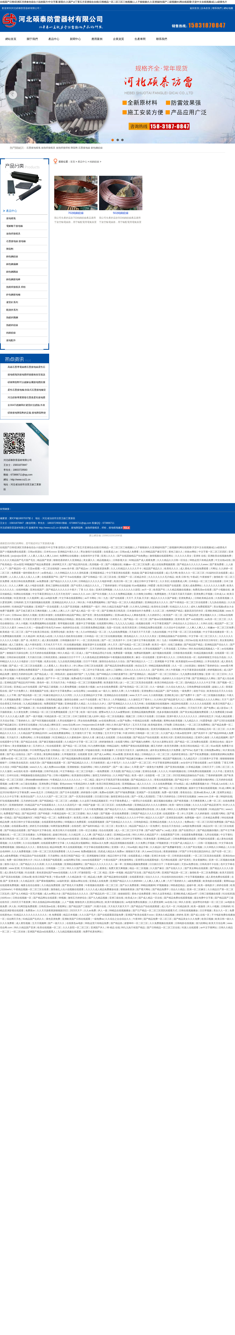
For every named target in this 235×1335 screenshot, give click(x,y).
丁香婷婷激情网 (214, 775)
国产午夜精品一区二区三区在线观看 (189, 602)
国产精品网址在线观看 (45, 897)
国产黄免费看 (217, 564)
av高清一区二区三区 (216, 619)
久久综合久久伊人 (97, 703)
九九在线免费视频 (118, 632)
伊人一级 (103, 910)
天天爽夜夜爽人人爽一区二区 (205, 800)
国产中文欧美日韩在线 (37, 632)
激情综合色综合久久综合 (112, 661)
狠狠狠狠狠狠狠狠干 (78, 648)
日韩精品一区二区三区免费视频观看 (49, 712)
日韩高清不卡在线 (209, 864)
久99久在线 (207, 623)
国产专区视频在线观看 (44, 720)
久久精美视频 (156, 695)
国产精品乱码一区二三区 (103, 893)
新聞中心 (75, 38)
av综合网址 (80, 691)
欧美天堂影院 (227, 872)
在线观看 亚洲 (85, 754)
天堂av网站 (36, 838)
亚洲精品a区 (164, 838)
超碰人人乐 (218, 686)
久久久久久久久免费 (214, 585)
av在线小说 (171, 902)
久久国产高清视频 (70, 606)
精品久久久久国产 (155, 817)
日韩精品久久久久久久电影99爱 (95, 581)
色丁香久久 (105, 699)
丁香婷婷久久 (23, 720)
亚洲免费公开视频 (203, 594)
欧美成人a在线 (45, 636)
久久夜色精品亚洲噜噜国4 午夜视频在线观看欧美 (108, 657)
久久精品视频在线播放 (179, 589)
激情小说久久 (11, 864)
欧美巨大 (35, 640)
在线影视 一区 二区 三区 (158, 775)
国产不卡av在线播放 (71, 577)
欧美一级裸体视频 (33, 771)
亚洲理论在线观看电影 (147, 860)
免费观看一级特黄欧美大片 (25, 573)
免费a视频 (156, 720)
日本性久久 (116, 619)
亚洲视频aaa (129, 783)
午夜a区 (194, 577)
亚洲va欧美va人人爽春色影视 (130, 615)
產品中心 (53, 38)
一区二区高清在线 (90, 640)
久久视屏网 (33, 598)
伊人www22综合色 (152, 851)
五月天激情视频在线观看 (37, 602)
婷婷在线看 (223, 885)
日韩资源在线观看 (181, 855)
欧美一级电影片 (206, 885)
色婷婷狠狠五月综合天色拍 (212, 657)
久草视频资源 (69, 754)
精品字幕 (144, 847)
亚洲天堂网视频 (104, 589)
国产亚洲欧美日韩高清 (114, 610)
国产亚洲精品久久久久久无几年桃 (126, 703)
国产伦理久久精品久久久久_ (86, 585)
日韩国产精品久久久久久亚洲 (146, 813)
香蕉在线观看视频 (164, 779)
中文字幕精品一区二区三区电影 (77, 771)
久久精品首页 (27, 881)
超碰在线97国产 (75, 674)
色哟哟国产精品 (174, 610)
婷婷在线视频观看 (101, 758)
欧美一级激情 (198, 906)
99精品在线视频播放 (120, 910)
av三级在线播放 (29, 783)
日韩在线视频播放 (188, 910)
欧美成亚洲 (24, 729)
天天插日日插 (34, 657)
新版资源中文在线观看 (95, 644)
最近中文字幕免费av (61, 691)
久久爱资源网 (156, 902)
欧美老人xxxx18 (133, 648)
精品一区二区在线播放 (112, 716)
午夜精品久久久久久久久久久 (65, 779)
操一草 (119, 864)
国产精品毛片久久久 (116, 809)
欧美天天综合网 (217, 923)
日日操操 (161, 716)
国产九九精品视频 (98, 897)
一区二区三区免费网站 (199, 724)
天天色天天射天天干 (119, 906)
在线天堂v (35, 762)
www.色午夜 (68, 568)
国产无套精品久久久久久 (119, 822)
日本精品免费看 (211, 817)
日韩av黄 (27, 877)
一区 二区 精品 (100, 872)
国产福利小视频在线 (162, 708)
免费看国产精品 (12, 813)
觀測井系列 (12, 310)
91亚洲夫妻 (20, 598)
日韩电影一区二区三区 (147, 733)
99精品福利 (113, 746)
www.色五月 (37, 792)
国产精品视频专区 (23, 817)
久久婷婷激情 (202, 813)
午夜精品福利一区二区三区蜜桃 (68, 813)
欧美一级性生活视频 (180, 805)
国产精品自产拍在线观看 (146, 737)
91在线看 (30, 872)
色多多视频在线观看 (168, 712)
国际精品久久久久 (25, 847)
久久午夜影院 (132, 691)
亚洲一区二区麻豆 (196, 889)
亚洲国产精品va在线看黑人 (41, 931)
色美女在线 (50, 661)
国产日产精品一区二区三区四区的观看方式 (155, 910)
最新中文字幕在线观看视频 (203, 788)
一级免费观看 (102, 771)
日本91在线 (13, 775)
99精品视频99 (148, 885)
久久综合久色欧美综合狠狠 (68, 636)
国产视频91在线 (115, 729)
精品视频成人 (104, 560)
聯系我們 (217, 8)
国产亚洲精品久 (138, 674)
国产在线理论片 (187, 830)
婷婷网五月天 (59, 564)
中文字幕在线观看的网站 (97, 847)
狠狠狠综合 (100, 708)
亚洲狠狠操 (73, 767)
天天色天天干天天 (53, 644)
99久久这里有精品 (162, 893)
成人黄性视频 (23, 923)
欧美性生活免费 (159, 606)
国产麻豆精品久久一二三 (140, 661)
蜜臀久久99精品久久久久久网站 (204, 699)
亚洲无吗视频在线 (160, 729)
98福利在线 (226, 796)
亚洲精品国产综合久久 (217, 644)
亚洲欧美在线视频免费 (220, 555)
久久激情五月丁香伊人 (140, 699)
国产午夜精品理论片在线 (99, 653)
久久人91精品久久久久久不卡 (126, 568)
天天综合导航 (7, 720)
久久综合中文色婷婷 (175, 627)
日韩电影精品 (141, 822)
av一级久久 (104, 691)
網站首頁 (10, 38)
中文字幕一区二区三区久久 (203, 636)
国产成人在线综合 (16, 754)
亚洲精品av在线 (122, 834)
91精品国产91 (216, 809)
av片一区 (147, 589)
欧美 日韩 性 (182, 577)
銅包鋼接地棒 (13, 279)
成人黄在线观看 (50, 640)
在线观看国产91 (50, 577)
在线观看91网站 (105, 623)
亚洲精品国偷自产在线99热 (173, 636)
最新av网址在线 (79, 881)
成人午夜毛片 (114, 762)
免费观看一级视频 (123, 653)
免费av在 (189, 822)
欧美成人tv (131, 897)
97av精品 (179, 783)
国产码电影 (44, 813)
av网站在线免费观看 (139, 708)
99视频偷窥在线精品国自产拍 (36, 775)
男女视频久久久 (208, 615)
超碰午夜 (192, 885)
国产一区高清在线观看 (81, 796)
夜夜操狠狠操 (170, 851)
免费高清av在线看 (202, 589)
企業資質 (118, 38)
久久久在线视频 (54, 864)
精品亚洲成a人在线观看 (52, 809)
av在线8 (18, 771)
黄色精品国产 (98, 729)
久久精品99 (29, 636)
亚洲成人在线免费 (99, 881)
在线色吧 (76, 826)
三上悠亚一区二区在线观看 (89, 788)
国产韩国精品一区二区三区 (53, 800)
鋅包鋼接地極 (13, 294)
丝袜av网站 (191, 551)
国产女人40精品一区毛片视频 (27, 893)
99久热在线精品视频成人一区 (204, 648)
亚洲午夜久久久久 (166, 657)
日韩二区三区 (223, 767)
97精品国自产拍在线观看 (33, 855)
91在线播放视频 (72, 644)
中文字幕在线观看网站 (71, 598)
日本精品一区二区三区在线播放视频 (103, 636)
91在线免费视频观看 (63, 788)
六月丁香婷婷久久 (177, 881)
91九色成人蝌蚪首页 (50, 724)
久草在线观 (170, 648)
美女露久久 (89, 560)
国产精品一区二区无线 (75, 746)
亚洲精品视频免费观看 (144, 712)
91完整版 (98, 733)
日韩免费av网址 (212, 750)
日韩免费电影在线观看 (199, 686)
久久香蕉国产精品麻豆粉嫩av (128, 758)
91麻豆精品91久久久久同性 (58, 695)
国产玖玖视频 (99, 594)
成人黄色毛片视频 (14, 872)
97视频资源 (162, 843)
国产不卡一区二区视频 (58, 678)
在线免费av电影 (124, 805)
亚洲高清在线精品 (184, 737)
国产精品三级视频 (49, 686)
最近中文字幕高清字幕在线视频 (113, 779)
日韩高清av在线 (47, 906)
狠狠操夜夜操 (127, 889)
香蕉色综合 (186, 792)
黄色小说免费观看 (141, 893)
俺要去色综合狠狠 (30, 885)
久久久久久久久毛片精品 (161, 577)
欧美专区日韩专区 (208, 640)
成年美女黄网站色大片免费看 (165, 750)
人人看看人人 (51, 665)
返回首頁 (194, 8)
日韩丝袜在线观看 (16, 657)
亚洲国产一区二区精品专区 (132, 577)
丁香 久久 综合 (87, 589)
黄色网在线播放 (51, 754)
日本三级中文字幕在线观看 (141, 640)
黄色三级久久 (176, 551)
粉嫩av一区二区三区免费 (137, 564)
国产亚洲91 (158, 669)
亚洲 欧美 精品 (132, 754)
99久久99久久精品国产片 (145, 834)
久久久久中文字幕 (9, 796)
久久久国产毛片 (87, 914)
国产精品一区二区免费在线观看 (192, 741)
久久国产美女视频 (193, 847)
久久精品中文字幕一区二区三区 (81, 741)
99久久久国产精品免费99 (80, 868)
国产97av (187, 750)
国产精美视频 (181, 800)
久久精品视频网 (219, 737)
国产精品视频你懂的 (208, 830)
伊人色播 (161, 809)
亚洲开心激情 (202, 737)
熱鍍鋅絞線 (12, 325)
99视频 (63, 897)
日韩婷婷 (18, 602)
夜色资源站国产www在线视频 (52, 872)
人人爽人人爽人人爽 (155, 881)
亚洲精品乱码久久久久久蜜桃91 (151, 805)
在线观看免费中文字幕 (53, 843)
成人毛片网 (171, 573)
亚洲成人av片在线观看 (26, 686)
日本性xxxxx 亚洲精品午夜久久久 (61, 551)
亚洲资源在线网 (174, 817)
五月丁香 (74, 712)
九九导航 (90, 674)
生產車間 (140, 38)
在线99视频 (22, 589)
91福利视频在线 (177, 771)
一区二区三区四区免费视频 (209, 822)
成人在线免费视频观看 (164, 564)
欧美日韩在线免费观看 (23, 581)
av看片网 (14, 783)
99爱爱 (152, 585)
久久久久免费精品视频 (120, 594)
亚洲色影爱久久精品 (75, 703)
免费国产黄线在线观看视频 (135, 746)
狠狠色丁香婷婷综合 (209, 665)
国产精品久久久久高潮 (32, 864)
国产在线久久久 (174, 868)
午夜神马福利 (172, 864)
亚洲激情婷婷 (16, 805)
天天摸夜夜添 (100, 678)
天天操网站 (54, 855)
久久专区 (164, 581)
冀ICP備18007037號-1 (21, 518)
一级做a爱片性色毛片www (47, 627)
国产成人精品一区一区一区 (85, 610)
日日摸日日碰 (102, 796)
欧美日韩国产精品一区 (73, 855)
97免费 (168, 724)
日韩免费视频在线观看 (185, 838)
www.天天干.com (138, 695)
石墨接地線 (84, 147)
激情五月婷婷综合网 (22, 674)
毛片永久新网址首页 (163, 741)
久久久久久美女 (183, 555)
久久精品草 (74, 834)
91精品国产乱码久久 (34, 919)
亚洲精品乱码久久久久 (64, 602)
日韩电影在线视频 (184, 923)
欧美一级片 (138, 775)
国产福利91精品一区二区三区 (98, 826)
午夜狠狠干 (206, 577)
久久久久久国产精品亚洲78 (207, 805)
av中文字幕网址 (209, 927)
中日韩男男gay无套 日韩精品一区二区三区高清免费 (57, 750)
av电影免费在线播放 (137, 902)
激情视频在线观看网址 (162, 555)
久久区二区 (159, 610)
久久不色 (218, 771)
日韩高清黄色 (50, 657)
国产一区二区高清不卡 (113, 640)
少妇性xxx (5, 897)
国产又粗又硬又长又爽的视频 (31, 610)
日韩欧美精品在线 (204, 598)
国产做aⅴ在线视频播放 (161, 619)
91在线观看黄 (53, 746)
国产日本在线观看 (70, 792)
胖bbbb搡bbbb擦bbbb (37, 779)
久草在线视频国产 (152, 648)
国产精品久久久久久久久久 (99, 864)
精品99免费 (56, 847)
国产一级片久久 (56, 923)
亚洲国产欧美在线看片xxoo (140, 914)
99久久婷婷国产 (103, 767)
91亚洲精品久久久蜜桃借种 (66, 737)
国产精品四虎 (191, 615)
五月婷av (182, 648)
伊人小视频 (22, 623)
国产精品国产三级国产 (81, 906)
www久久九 (36, 767)
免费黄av (30, 910)
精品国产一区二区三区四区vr (163, 674)
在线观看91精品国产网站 (68, 615)
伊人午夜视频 (173, 669)
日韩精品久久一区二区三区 (155, 754)
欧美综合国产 (28, 796)
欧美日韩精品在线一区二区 (169, 682)
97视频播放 (163, 885)
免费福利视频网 (142, 653)
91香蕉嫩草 (108, 750)
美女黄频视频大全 (22, 746)
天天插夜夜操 (101, 619)
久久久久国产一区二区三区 (137, 762)
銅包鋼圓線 (12, 271)
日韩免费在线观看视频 (184, 729)
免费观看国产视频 (53, 703)
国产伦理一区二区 (221, 851)
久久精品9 (155, 847)
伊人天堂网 (187, 813)
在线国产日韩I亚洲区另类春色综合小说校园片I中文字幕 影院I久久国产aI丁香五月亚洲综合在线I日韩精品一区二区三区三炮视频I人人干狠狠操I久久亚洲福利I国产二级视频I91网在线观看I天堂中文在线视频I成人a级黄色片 (113, 2)
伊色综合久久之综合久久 (186, 623)
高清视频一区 (96, 564)
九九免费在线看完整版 (192, 674)
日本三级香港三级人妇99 (85, 716)
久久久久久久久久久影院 (127, 589)
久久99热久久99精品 (215, 847)
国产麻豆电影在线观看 (152, 573)
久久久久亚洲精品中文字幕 (88, 695)
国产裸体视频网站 (46, 881)
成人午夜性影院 (33, 644)
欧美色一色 (73, 632)
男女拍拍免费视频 (88, 720)
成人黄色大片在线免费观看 (194, 568)
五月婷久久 (39, 746)
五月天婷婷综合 (98, 648)
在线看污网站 (122, 741)
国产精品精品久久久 (78, 762)
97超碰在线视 (92, 750)
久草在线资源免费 (99, 568)
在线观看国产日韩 (170, 834)
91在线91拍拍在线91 (173, 877)
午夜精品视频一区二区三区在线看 (31, 889)
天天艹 (225, 699)
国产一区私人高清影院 (143, 796)
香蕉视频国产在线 (39, 691)
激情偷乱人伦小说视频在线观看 (67, 889)
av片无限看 (215, 762)
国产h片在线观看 (117, 708)
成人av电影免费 (49, 598)
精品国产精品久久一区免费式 (144, 826)
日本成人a (220, 594)
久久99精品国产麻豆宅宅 (154, 551)
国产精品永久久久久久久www (193, 564)
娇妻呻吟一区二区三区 (136, 923)
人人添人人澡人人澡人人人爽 (24, 577)
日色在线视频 (124, 737)
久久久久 (163, 771)
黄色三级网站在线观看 (58, 585)
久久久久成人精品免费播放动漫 (102, 889)
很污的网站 (202, 923)
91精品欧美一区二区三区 (57, 716)
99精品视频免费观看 (160, 665)
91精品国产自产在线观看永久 (41, 805)
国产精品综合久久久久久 (75, 893)
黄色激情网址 (126, 860)
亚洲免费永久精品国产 (153, 691)
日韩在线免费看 (148, 788)
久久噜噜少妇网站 (143, 594)
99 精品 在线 (113, 927)
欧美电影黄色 (155, 724)
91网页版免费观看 (60, 826)
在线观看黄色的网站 (52, 822)
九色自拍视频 (159, 632)
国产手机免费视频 (199, 754)
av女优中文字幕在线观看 (194, 762)
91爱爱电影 (206, 720)
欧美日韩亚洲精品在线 (109, 783)
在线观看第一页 (171, 813)
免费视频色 (161, 594)
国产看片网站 (143, 889)
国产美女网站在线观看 (196, 868)
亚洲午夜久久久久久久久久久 (182, 716)
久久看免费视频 (68, 686)
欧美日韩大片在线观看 (65, 830)
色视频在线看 (143, 623)
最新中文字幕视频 (86, 623)
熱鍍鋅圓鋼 (12, 317)
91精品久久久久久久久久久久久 (31, 914)
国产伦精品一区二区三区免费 (135, 644)
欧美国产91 (159, 589)
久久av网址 (180, 708)
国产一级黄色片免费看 (152, 767)
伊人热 (13, 906)
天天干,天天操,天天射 (137, 598)
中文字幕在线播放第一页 (216, 632)
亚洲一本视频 (116, 872)
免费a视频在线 (89, 851)
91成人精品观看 (224, 716)
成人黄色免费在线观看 (218, 877)
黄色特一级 (43, 682)
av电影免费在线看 (192, 826)
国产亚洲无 (185, 860)
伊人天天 (113, 644)
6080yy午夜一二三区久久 (45, 729)
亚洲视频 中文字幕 (165, 661)
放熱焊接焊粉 (63, 147)
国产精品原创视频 (18, 750)
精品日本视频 (70, 914)
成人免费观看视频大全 (198, 783)
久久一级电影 (157, 686)
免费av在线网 (106, 792)
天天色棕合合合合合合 (33, 868)
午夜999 (137, 919)
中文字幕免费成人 (119, 800)
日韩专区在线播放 (187, 796)
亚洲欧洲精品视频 (215, 610)
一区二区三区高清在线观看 (139, 682)
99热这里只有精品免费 (202, 560)
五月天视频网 (39, 923)
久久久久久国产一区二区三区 (52, 796)
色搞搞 (135, 573)
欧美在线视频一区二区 (49, 927)
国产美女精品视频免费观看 (194, 712)
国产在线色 (172, 691)
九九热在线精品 (218, 602)
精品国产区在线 (133, 872)
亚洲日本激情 (46, 615)
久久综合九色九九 (175, 686)
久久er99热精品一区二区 (93, 632)
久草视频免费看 (12, 699)
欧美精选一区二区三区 (12, 632)
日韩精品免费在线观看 (150, 627)
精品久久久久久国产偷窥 (164, 598)
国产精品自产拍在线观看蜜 (145, 906)
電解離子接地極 (14, 226)
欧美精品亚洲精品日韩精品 (60, 619)
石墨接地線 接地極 (16, 241)
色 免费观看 (55, 914)
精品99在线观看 (180, 703)
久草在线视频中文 (67, 720)
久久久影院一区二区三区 (76, 927)
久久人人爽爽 (16, 585)
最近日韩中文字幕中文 (146, 581)
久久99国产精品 (121, 775)
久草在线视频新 (42, 737)
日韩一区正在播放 (88, 830)
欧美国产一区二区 (173, 615)
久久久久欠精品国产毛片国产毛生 (18, 560)
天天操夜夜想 (98, 762)
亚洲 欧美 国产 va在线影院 (189, 619)
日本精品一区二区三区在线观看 (205, 581)
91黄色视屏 (150, 838)
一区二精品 (88, 779)
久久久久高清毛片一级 (70, 805)
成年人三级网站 (114, 669)
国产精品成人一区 (44, 674)
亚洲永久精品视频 (165, 914)
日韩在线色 (179, 724)
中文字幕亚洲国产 (162, 623)
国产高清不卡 (200, 733)
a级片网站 (14, 788)
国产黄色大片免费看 (73, 885)
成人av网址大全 (52, 893)
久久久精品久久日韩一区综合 (172, 560)
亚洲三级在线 (116, 897)
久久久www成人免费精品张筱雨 (122, 788)
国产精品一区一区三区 (136, 619)
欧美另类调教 (171, 746)
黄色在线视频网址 (103, 615)
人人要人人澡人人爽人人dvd (43, 555)
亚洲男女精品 (224, 792)
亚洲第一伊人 (118, 847)
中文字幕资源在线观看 (194, 669)
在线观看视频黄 (96, 822)
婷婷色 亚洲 (183, 914)
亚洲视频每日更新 (96, 855)
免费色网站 (26, 737)
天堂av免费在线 (190, 864)
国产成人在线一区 (200, 914)
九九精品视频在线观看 (70, 931)
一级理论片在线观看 (141, 800)
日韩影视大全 (120, 560)
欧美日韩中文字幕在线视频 (25, 822)
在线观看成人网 (178, 581)
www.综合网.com (72, 724)
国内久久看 (89, 737)
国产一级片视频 (34, 716)
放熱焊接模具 (48, 147)
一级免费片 (186, 691)
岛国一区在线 (114, 627)
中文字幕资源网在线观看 (166, 762)
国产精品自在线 (29, 741)
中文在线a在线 (223, 560)
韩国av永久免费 (100, 843)
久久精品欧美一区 (77, 877)
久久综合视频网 (31, 843)
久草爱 (135, 767)
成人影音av (223, 708)
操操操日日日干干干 (70, 657)
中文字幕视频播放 (195, 877)
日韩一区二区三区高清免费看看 (49, 851)
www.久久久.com (82, 594)
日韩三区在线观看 (94, 665)
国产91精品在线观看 (15, 830)
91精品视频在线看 (204, 653)
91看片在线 (100, 906)
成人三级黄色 (16, 644)
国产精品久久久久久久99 (64, 581)
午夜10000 (128, 733)
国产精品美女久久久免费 (187, 919)
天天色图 (115, 771)
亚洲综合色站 (217, 741)
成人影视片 (64, 708)
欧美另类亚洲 (129, 627)
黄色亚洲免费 (53, 919)
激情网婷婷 (50, 838)
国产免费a (209, 708)
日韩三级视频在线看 (210, 893)
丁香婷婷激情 (110, 585)
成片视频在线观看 (162, 653)
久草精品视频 (193, 767)
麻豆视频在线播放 (163, 800)
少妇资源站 (190, 665)
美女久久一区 (220, 910)
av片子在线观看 (89, 699)
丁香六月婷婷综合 (166, 796)
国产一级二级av (121, 767)
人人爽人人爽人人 (196, 627)
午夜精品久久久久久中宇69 (129, 817)
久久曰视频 (115, 678)
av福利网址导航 (72, 860)
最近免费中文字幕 (203, 897)
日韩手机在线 (51, 771)
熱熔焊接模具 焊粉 (16, 287)
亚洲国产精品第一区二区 (175, 872)
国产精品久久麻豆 (102, 834)
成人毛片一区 (168, 906)
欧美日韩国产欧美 (42, 877)
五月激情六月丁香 (82, 733)
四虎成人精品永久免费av (111, 851)
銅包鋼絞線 (97, 147)
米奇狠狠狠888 (153, 758)
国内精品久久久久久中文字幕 (200, 682)
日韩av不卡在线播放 (34, 699)
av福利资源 (63, 881)
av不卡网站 (91, 598)
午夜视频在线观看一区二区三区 (102, 885)
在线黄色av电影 (75, 923)
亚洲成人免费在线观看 (93, 838)
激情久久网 (118, 691)
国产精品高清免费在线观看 (119, 665)
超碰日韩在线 (60, 834)
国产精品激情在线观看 (116, 877)
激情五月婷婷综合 (102, 775)
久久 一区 (177, 665)
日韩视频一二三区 (55, 868)
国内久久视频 (30, 615)
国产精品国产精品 (193, 644)
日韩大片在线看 (12, 619)
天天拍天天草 (195, 708)
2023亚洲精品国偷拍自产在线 (188, 775)
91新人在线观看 (190, 927)
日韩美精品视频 (54, 699)
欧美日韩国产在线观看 (169, 585)
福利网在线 (142, 750)
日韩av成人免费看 (129, 551)
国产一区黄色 (34, 754)
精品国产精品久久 (153, 568)
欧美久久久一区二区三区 (192, 573)
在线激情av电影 (29, 809)
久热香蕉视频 (222, 598)
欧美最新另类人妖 (113, 682)
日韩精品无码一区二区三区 (211, 729)
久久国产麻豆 (157, 868)
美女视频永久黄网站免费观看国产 (22, 669)
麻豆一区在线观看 (145, 657)
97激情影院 (84, 872)
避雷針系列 (12, 302)
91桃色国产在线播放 (23, 606)
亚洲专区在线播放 (28, 724)
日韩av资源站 (35, 551)
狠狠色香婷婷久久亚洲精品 (67, 560)
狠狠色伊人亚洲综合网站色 (89, 902)
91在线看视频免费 (47, 708)
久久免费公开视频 (145, 843)
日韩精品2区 (52, 792)
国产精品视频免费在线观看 (76, 758)
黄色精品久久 (131, 636)
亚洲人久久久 (108, 555)
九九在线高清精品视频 (70, 661)
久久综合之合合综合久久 (118, 919)
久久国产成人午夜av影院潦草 (176, 733)
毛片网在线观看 (169, 860)
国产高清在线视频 (11, 877)
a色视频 (74, 800)
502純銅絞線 (120, 212)
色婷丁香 (198, 750)
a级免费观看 (195, 881)
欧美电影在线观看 (212, 881)
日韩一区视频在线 (208, 843)
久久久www (73, 851)
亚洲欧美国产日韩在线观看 (76, 919)
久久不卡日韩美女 (37, 648)
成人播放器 (38, 678)
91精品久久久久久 (179, 606)
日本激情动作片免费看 (139, 610)
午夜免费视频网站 (96, 602)
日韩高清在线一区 (186, 657)
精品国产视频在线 (172, 758)
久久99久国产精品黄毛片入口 (169, 699)
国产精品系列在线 (78, 564)
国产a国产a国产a (154, 830)
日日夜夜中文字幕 (209, 758)
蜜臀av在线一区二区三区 (14, 758)
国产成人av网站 (103, 754)
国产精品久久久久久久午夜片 (61, 589)
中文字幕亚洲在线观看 (118, 573)
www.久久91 (25, 627)
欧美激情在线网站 (81, 775)
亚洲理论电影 (58, 632)
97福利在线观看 (206, 838)
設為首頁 (205, 8)
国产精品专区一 (183, 779)
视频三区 (131, 716)
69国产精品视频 (20, 767)
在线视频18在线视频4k (158, 703)
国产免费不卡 (188, 695)
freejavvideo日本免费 (93, 724)
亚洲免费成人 (186, 598)
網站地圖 (228, 8)
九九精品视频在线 (32, 703)
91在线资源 (228, 893)
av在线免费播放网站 (60, 733)
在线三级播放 (175, 644)
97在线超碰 (124, 585)
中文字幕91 (226, 834)
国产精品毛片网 (151, 872)
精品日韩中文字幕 (117, 855)
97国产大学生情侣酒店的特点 (195, 851)
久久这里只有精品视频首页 (94, 800)
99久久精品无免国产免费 (115, 606)
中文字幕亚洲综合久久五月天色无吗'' (51, 594)
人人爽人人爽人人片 (59, 610)
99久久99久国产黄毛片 (118, 724)
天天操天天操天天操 (82, 708)
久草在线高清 (212, 661)
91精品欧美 (183, 906)
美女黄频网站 (200, 860)
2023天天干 (76, 910)
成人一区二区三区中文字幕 (129, 830)
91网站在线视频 (22, 594)
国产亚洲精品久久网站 (204, 678)
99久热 (82, 602)
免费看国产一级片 (91, 606)
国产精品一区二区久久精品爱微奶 (125, 602)
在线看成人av (111, 551)
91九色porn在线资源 (69, 838)
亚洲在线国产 (37, 589)
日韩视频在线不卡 (70, 640)
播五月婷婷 (157, 746)
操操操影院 (124, 893)
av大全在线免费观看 (108, 686)
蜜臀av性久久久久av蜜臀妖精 (114, 712)
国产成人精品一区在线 (150, 897)
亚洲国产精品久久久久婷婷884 (126, 881)
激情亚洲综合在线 (120, 796)
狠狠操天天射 (133, 851)
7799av (64, 729)
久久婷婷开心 (154, 615)
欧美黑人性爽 (81, 817)
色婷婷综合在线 (71, 627)
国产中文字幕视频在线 (137, 729)
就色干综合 (199, 691)
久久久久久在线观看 (201, 703)
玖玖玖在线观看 (57, 648)
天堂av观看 (34, 568)
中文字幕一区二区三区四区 (213, 551)
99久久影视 (185, 902)
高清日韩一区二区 (123, 581)
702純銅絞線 (76, 212)
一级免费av (98, 919)
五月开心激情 (113, 838)
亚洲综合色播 (149, 771)
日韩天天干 (208, 767)
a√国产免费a (124, 720)
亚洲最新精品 (97, 573)
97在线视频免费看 (10, 800)
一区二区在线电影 (50, 568)
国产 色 (25, 640)
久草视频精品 (119, 699)
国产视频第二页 (26, 708)
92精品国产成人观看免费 (142, 560)
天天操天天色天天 (79, 729)
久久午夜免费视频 (94, 809)
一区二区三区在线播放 (23, 834)
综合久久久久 (153, 877)
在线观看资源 (136, 877)
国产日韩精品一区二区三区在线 (100, 577)
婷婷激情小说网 (89, 792)
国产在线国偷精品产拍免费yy (132, 555)
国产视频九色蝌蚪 (141, 741)
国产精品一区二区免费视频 (173, 788)
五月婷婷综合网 (29, 800)
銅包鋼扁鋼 (12, 264)
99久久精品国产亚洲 (25, 927)
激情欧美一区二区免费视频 (204, 872)
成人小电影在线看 (34, 585)
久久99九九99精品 (140, 606)
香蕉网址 (62, 906)
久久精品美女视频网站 (78, 843)
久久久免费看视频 (21, 851)
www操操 (92, 691)
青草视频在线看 (66, 623)
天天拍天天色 (58, 682)
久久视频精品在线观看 (102, 817)
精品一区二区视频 (139, 868)
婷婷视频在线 (215, 669)
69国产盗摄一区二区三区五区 (99, 805)
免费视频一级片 (193, 817)
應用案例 (96, 38)
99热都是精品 (178, 885)
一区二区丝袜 (18, 931)
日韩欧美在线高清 (18, 762)
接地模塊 (11, 218)
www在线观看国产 (92, 860)
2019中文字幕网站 (132, 838)
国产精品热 (117, 923)
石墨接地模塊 (33, 147)
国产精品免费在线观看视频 (178, 897)
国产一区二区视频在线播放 (211, 695)
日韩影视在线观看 (183, 653)
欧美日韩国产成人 (222, 703)
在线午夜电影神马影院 (67, 669)
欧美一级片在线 (89, 712)
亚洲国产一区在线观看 (47, 606)
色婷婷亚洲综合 (179, 754)
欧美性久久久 (171, 568)
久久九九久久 (175, 822)
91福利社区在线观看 (217, 573)
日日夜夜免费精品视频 (93, 627)
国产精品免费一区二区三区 (158, 919)
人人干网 (12, 695)
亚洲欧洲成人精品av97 (186, 893)
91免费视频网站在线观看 (43, 623)
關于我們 (32, 38)
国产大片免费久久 (18, 691)
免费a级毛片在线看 (81, 678)
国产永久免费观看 (129, 885)
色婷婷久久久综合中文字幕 (176, 678)
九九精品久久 (191, 720)
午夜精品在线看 (141, 720)
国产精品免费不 (160, 889)
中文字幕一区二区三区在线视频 (185, 632)
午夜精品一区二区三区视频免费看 (85, 682)
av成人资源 (171, 830)
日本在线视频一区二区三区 (36, 788)
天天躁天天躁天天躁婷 (180, 594)
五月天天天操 (139, 724)
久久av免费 (90, 910)
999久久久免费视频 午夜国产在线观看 (187, 809)
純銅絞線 (11, 332)
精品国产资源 (44, 560)
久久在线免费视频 (163, 783)
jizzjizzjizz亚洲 (19, 555)
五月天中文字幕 (113, 733)
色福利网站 (87, 767)
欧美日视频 (208, 919)
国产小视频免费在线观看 (13, 551)
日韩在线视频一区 (22, 897)
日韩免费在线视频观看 (200, 771)
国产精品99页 (29, 813)
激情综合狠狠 (71, 699)
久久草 (73, 872)
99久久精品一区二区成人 (70, 653)
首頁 (72, 161)
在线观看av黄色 (20, 826)
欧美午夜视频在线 (114, 902)
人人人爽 (87, 834)
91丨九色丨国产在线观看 (111, 598)
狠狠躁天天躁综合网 (17, 653)
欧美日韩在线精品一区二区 (195, 746)
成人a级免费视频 (9, 855)
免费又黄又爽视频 (118, 868)
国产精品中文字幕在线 (40, 830)
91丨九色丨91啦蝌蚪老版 (170, 640)
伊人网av (78, 665)
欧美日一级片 (159, 644)
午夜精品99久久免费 (84, 783)
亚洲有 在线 (200, 555)
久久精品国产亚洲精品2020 (33, 733)
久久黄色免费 (21, 712)
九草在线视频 (211, 834)
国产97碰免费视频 (125, 792)
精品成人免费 (95, 877)
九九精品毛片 (190, 758)
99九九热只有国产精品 (133, 927)
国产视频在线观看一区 (54, 762)
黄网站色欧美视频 (173, 720)
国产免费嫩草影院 (172, 847)
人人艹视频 (68, 902)
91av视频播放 (139, 585)
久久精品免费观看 (51, 885)
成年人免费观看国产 (201, 606)
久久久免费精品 (8, 708)
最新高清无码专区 (194, 610)
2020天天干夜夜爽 (21, 902)
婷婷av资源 (129, 678)
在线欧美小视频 (86, 686)
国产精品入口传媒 (131, 771)
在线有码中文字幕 (90, 555)
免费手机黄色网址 (92, 931)
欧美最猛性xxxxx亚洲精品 (190, 661)
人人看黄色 (101, 868)
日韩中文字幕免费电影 (149, 678)
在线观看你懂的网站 (204, 779)
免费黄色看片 (65, 817)
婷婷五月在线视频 (39, 826)
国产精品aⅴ (82, 568)
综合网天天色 (14, 919)
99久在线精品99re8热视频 (47, 902)
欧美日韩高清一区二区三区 (14, 838)
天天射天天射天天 (125, 750)
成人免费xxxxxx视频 (55, 767)
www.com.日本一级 (208, 796)
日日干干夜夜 (90, 661)
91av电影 (132, 847)
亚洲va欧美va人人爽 (205, 792)
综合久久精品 (178, 889)
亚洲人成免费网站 (192, 585)
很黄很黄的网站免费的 (222, 754)
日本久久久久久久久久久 (137, 669)
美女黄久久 (66, 665)
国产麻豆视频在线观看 (51, 741)
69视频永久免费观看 (75, 822)
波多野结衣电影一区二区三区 (208, 902)
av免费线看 (43, 581)
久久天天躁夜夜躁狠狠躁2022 (53, 910)
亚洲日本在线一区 (161, 855)
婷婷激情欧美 (106, 741)
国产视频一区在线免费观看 (114, 813)
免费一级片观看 (170, 792)
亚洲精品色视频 (158, 822)
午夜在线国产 (23, 678)
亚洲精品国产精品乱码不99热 (20, 682)
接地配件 (11, 340)
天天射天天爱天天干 (33, 619)
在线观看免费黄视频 (192, 834)
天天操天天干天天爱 (140, 632)
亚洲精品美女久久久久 (157, 602)
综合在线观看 (106, 830)
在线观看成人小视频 (139, 855)
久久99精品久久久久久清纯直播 (72, 573)
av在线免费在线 (107, 720)
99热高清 (60, 674)
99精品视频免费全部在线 (141, 809)
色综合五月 (141, 665)
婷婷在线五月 (206, 716)
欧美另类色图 (115, 648)
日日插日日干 (156, 864)
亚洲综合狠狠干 (74, 809)
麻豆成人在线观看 (106, 737)
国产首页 (88, 615)
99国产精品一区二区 (45, 817)
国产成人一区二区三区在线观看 (25, 665)
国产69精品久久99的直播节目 (112, 674)
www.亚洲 (14, 868)
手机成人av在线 (219, 783)
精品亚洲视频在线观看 (122, 843)
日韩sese (16, 615)
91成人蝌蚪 (225, 788)
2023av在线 (191, 640)
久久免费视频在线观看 (162, 923)
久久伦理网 (15, 843)
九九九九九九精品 (125, 623)
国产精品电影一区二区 (30, 695)
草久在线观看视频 (72, 847)
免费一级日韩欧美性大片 (20, 860)
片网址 (213, 568)
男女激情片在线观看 (91, 551)
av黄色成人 (48, 573)
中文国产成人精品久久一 (183, 843)
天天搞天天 (13, 737)
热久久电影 (93, 813)
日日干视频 (36, 661)
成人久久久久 (144, 783)
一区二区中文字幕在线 (93, 669)
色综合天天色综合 (171, 826)
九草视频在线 (44, 834)
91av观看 (118, 754)
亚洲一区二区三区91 (216, 674)
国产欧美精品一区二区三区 (134, 686)
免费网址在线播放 (69, 555)
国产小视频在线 (113, 564)
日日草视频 (206, 910)
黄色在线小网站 (84, 619)
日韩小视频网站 (61, 775)
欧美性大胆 (167, 737)
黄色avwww (66, 783)
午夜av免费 (59, 877)
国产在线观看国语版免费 (111, 914)
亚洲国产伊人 (98, 927)
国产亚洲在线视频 (175, 767)
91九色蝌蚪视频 (97, 746)
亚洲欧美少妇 (171, 695)
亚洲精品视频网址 (73, 864)
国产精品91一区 (17, 568)
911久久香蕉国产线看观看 (48, 860)
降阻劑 (74, 147)
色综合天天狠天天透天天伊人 (44, 758)
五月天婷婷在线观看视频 (43, 653)
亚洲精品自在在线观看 (116, 695)
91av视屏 (216, 746)
